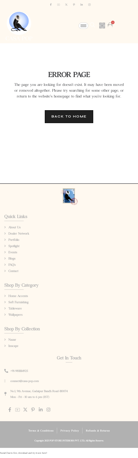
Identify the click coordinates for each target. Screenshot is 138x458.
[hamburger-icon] (83, 26)
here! (44, 452)
